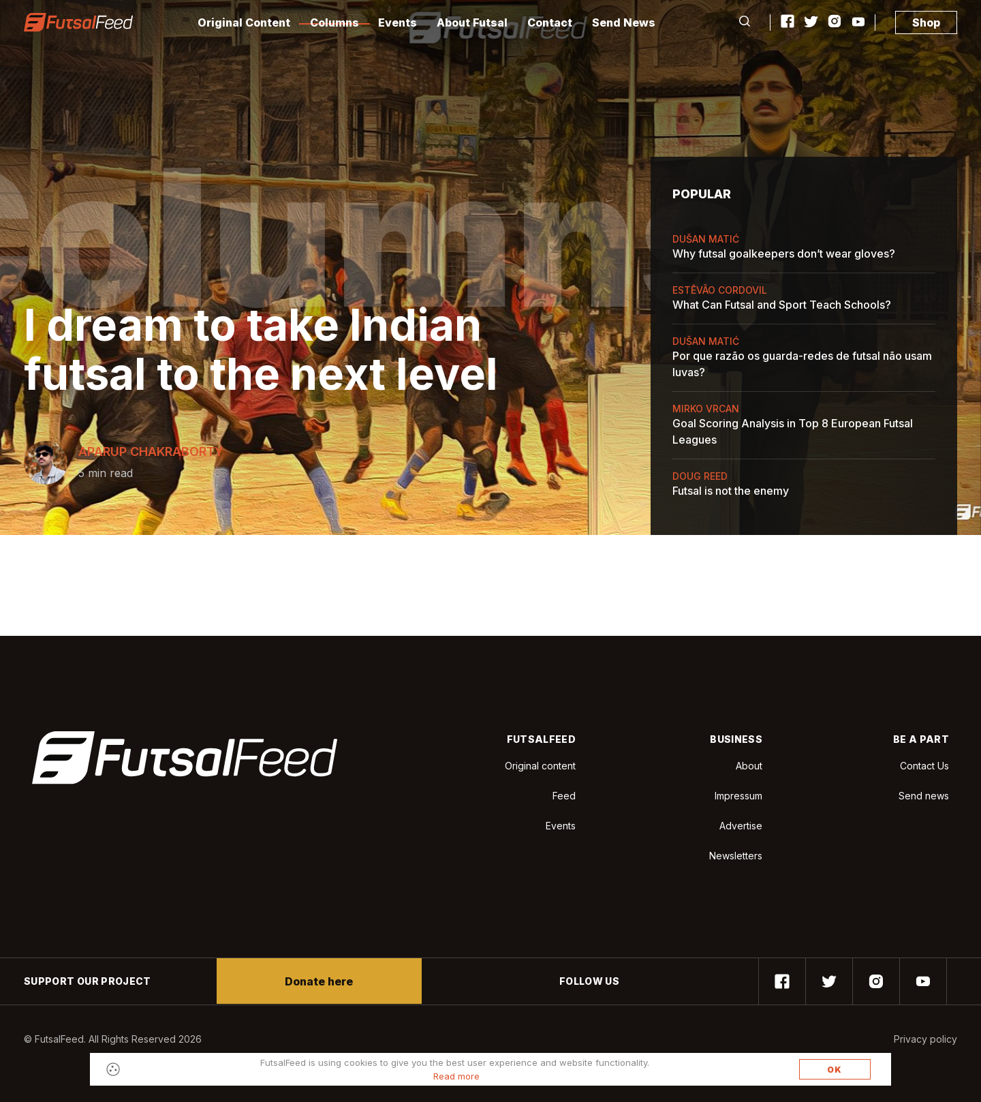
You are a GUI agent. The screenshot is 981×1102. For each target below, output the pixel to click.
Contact (549, 22)
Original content (540, 765)
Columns (334, 22)
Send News (623, 22)
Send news (924, 795)
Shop (926, 22)
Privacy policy (925, 1039)
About (749, 765)
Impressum (738, 795)
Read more (456, 1076)
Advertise (740, 825)
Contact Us (924, 766)
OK (834, 1070)
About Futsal (472, 22)
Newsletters (735, 855)
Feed (564, 795)
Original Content (244, 22)
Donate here (319, 981)
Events (397, 22)
